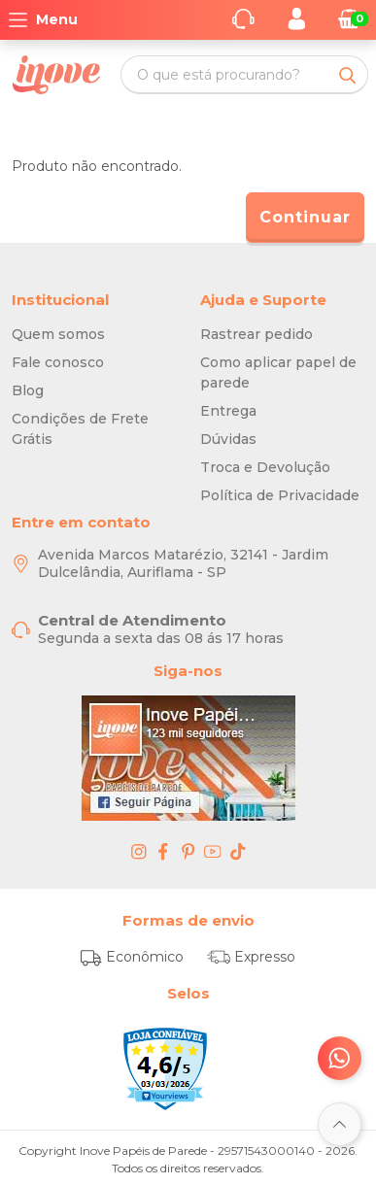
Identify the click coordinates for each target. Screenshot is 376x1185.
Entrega (228, 411)
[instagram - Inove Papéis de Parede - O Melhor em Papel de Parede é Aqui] (139, 851)
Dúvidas (228, 439)
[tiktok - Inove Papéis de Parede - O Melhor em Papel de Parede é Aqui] (238, 851)
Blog (28, 390)
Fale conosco (58, 362)
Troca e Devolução (265, 467)
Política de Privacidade (279, 495)
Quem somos (58, 334)
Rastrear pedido (256, 334)
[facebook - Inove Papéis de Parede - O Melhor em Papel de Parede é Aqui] (163, 851)
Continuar (305, 217)
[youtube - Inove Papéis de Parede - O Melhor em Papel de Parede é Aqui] (213, 851)
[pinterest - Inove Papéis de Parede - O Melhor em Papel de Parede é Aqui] (188, 851)
